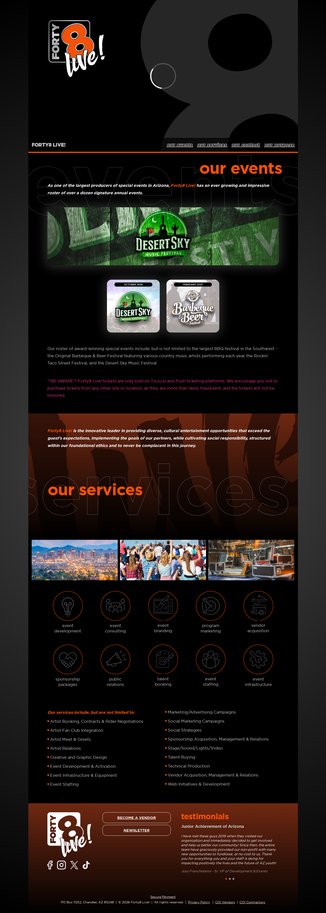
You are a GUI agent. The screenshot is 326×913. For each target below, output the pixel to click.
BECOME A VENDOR (136, 818)
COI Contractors (252, 902)
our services (212, 144)
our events (180, 144)
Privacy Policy (199, 902)
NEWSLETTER (137, 830)
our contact (246, 144)
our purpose (280, 144)
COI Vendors (225, 902)
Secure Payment (163, 897)
